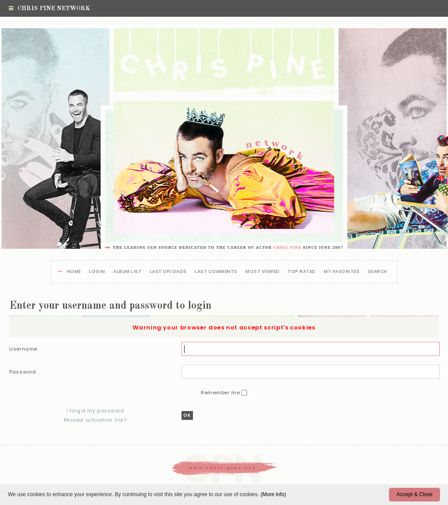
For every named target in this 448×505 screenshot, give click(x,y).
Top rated (302, 272)
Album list (127, 272)
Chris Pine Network (49, 8)
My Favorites (341, 272)
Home (74, 272)
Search (377, 272)
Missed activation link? (95, 419)
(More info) (273, 494)
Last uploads (168, 272)
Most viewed (262, 272)
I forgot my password (95, 410)
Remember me (221, 392)
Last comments (216, 272)
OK (187, 415)
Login (97, 272)
